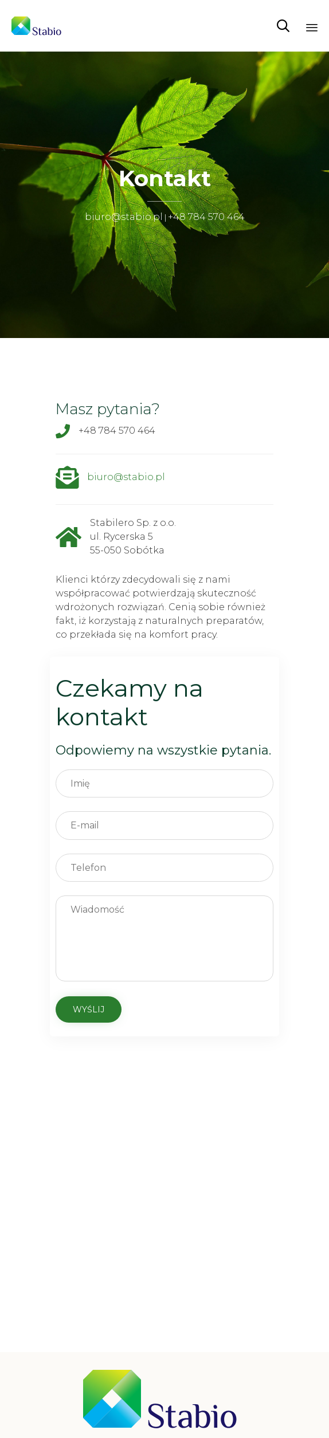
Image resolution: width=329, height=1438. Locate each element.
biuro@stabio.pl (124, 216)
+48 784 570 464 (206, 216)
